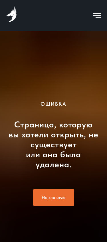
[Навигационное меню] (97, 16)
